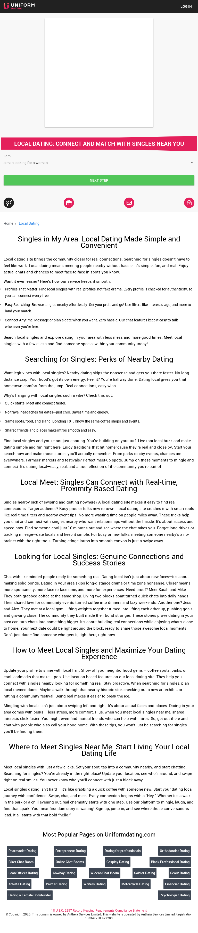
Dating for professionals (123, 850)
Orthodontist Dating (174, 850)
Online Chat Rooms (70, 861)
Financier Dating (177, 884)
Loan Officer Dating (23, 873)
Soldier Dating (144, 873)
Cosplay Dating (117, 861)
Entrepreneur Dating (70, 850)
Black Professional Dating (170, 861)
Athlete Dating (19, 884)
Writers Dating (94, 884)
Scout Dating (179, 873)
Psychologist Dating (174, 895)
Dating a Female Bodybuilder (30, 895)
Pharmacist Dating (22, 850)
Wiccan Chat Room (104, 873)
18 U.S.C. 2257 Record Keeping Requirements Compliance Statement (99, 910)
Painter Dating (56, 884)
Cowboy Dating (64, 873)
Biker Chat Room (21, 861)
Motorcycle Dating (135, 884)
